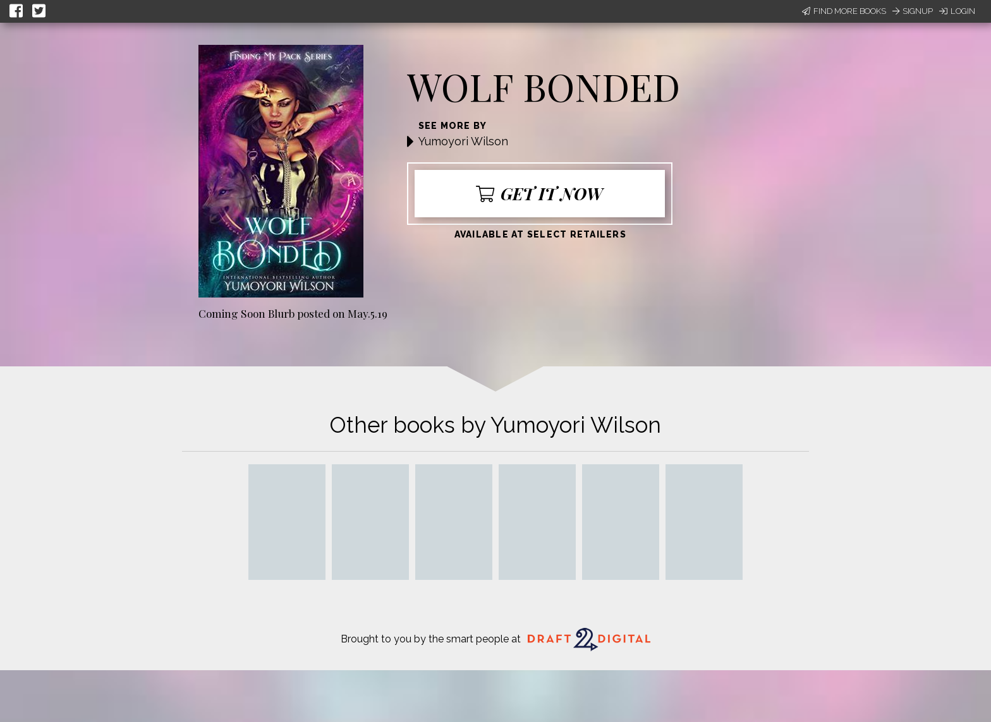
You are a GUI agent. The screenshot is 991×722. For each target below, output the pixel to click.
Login (957, 11)
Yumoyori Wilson (463, 141)
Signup (912, 11)
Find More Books (844, 11)
